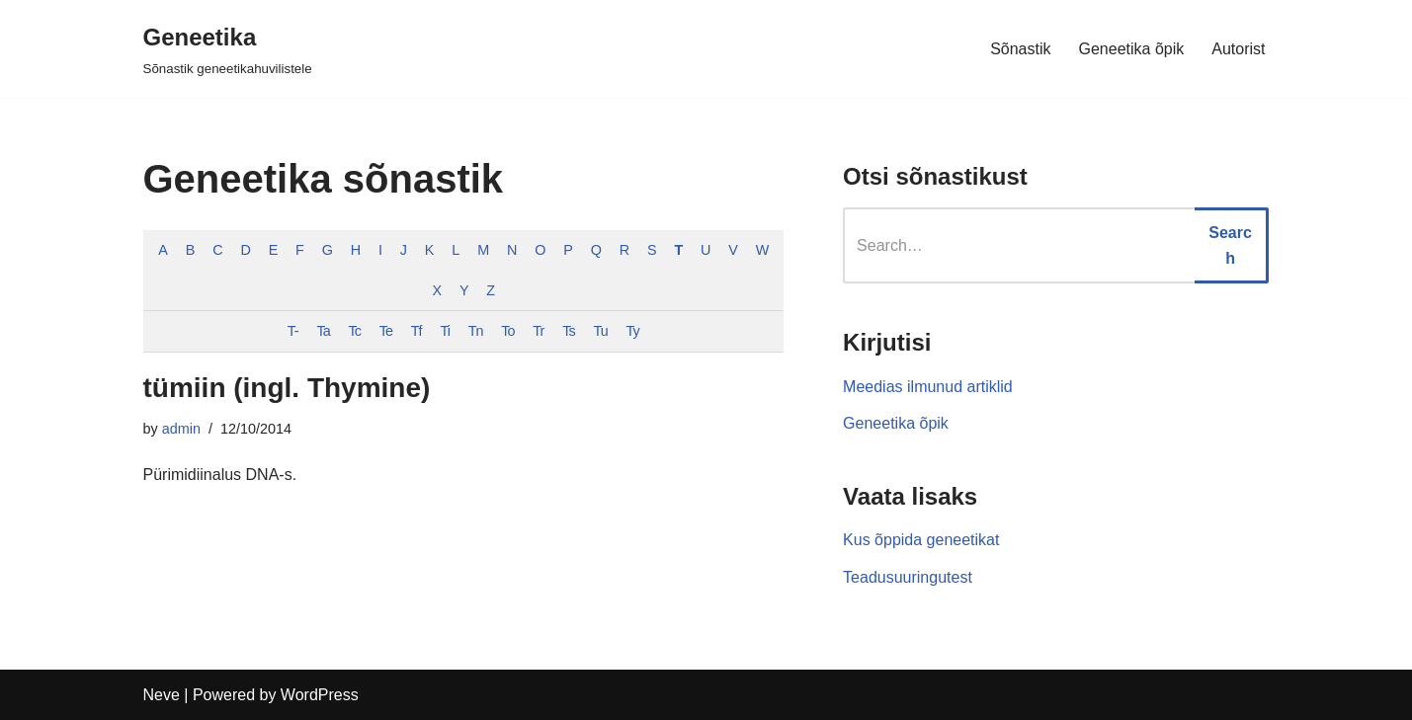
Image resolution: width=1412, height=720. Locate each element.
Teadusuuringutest (907, 577)
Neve (161, 694)
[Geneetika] (227, 49)
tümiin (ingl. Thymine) (287, 387)
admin (181, 429)
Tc (355, 331)
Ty (632, 331)
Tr (538, 331)
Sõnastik (1020, 48)
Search (1230, 245)
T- (293, 331)
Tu (600, 331)
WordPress (320, 694)
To (507, 331)
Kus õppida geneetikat (921, 539)
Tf (416, 331)
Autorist (1238, 48)
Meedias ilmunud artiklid (928, 386)
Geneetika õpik (1132, 48)
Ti (444, 331)
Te (385, 331)
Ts (568, 331)
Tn (475, 331)
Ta (322, 331)
